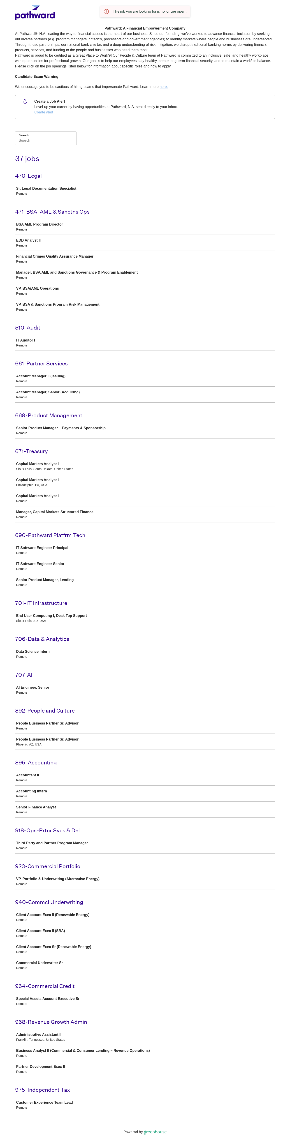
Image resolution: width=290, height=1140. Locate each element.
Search (24, 135)
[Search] (46, 141)
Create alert (43, 112)
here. (164, 87)
